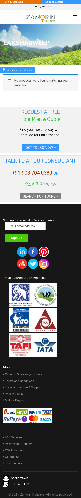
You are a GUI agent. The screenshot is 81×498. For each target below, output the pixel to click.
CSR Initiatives (14, 450)
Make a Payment (16, 400)
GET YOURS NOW (40, 147)
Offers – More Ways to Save (23, 374)
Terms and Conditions (19, 381)
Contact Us (12, 456)
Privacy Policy (14, 393)
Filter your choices (17, 69)
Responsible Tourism (19, 444)
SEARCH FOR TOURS (40, 196)
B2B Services (13, 437)
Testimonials (13, 463)
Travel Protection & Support (23, 387)
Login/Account (42, 6)
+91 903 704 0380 (32, 173)
